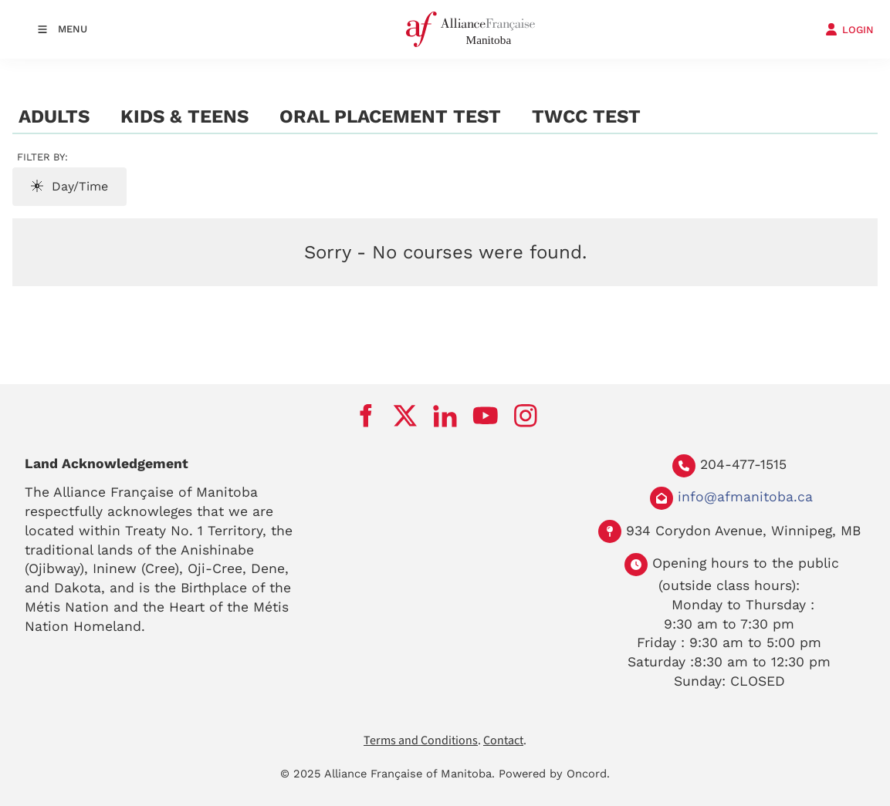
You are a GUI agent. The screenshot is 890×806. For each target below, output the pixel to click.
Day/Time (69, 186)
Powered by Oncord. (554, 774)
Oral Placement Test (390, 116)
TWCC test (586, 116)
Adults (54, 116)
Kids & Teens (184, 116)
